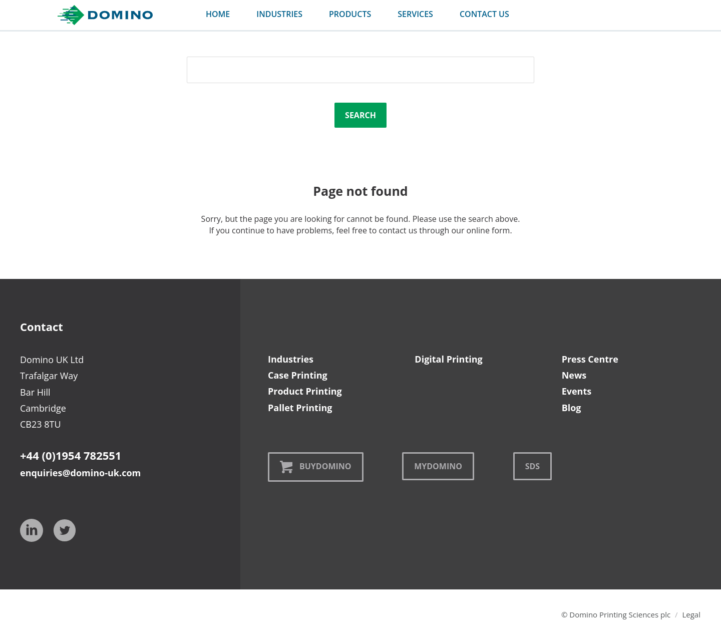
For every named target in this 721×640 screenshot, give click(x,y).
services (415, 14)
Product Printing (305, 391)
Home (218, 14)
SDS (532, 466)
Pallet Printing (300, 408)
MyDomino (438, 466)
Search (360, 115)
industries (279, 14)
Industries (290, 359)
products (350, 14)
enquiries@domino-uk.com (80, 473)
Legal (691, 614)
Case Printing (297, 375)
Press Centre (590, 359)
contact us (484, 14)
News (574, 375)
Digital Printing (448, 359)
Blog (571, 408)
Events (577, 391)
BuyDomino (315, 467)
